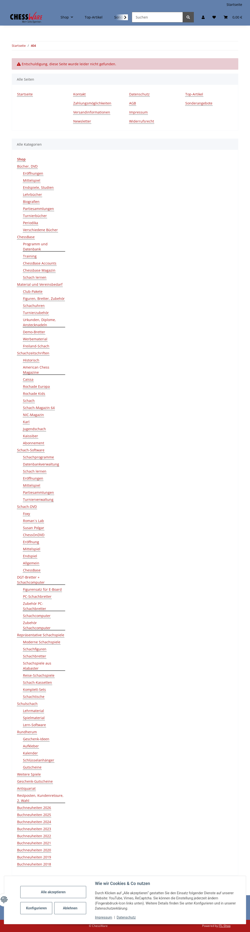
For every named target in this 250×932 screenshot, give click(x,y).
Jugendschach (34, 429)
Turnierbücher (35, 215)
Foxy (26, 513)
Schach (29, 400)
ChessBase (26, 237)
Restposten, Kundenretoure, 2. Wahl (40, 798)
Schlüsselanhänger (38, 760)
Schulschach (27, 703)
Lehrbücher (32, 194)
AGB (132, 103)
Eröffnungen (33, 173)
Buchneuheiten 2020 (34, 850)
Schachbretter (34, 656)
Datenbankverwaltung (41, 464)
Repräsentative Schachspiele (40, 635)
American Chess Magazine (36, 370)
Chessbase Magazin (39, 270)
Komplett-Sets (34, 689)
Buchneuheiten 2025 (34, 814)
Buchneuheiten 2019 (34, 857)
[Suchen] (157, 17)
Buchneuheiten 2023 (34, 829)
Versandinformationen (91, 112)
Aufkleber (31, 746)
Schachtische (33, 696)
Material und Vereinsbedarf (39, 284)
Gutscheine (32, 767)
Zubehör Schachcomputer (37, 625)
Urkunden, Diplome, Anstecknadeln (39, 322)
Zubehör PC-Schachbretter (34, 606)
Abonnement (33, 443)
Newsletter (82, 121)
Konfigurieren (37, 908)
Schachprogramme (38, 457)
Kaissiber (30, 436)
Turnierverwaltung (38, 499)
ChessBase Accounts (39, 263)
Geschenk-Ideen (36, 739)
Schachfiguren (34, 649)
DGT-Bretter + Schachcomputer (31, 580)
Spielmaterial (34, 717)
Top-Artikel (94, 17)
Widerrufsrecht (141, 121)
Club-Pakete (32, 291)
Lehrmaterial (33, 710)
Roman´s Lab (33, 520)
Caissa (28, 379)
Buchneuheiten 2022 (34, 836)
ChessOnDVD (33, 535)
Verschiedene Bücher (40, 230)
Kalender (30, 753)
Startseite (234, 4)
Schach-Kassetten (37, 682)
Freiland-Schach (36, 346)
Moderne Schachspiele (41, 642)
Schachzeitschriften (33, 353)
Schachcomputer (37, 615)
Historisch (31, 360)
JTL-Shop (224, 926)
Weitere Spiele (29, 774)
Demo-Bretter (34, 332)
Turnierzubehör (36, 312)
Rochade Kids (34, 393)
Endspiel (30, 556)
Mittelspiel (31, 180)
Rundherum (27, 732)
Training (30, 256)
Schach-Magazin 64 (39, 407)
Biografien (31, 201)
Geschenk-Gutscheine (35, 781)
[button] (203, 17)
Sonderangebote (198, 103)
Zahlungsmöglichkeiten (92, 103)
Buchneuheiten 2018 (34, 864)
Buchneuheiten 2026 (34, 807)
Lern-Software (34, 725)
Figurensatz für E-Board (42, 589)
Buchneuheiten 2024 (34, 821)
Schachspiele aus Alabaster (37, 666)
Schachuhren (34, 305)
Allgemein (31, 563)
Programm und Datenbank (35, 246)
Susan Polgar (33, 527)
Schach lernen (34, 277)
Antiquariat (26, 788)
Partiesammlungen (38, 208)
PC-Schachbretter (37, 596)
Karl (26, 421)
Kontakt (79, 94)
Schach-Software (30, 450)
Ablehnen (70, 908)
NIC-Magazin (33, 414)
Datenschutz (126, 917)
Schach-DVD (27, 506)
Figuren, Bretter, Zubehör (44, 298)
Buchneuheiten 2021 (34, 843)
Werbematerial (35, 339)
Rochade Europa (36, 386)
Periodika (30, 222)
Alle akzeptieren (53, 892)
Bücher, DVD (27, 166)
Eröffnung (31, 542)
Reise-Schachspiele (38, 675)
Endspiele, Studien (38, 187)
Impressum (104, 917)
